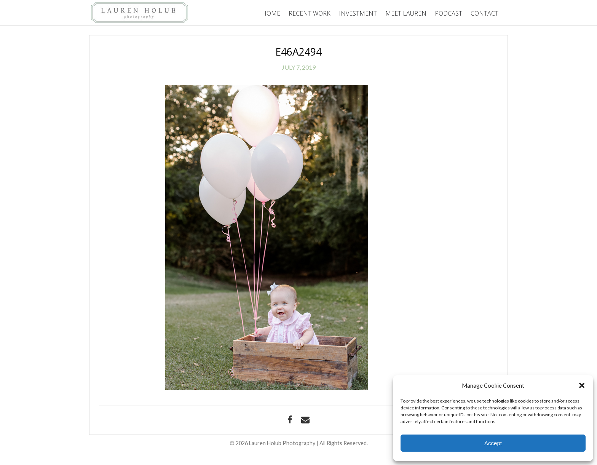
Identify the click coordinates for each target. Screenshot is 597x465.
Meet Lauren (405, 13)
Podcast (448, 13)
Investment (358, 13)
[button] (582, 385)
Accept (493, 443)
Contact (484, 13)
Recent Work (309, 13)
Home (271, 13)
